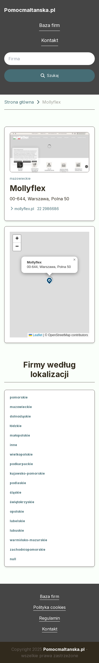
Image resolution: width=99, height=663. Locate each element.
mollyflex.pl (22, 208)
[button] (49, 280)
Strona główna (19, 102)
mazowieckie (20, 178)
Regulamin (49, 618)
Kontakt (49, 40)
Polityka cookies (49, 607)
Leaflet (35, 335)
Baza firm (49, 25)
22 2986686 (48, 208)
